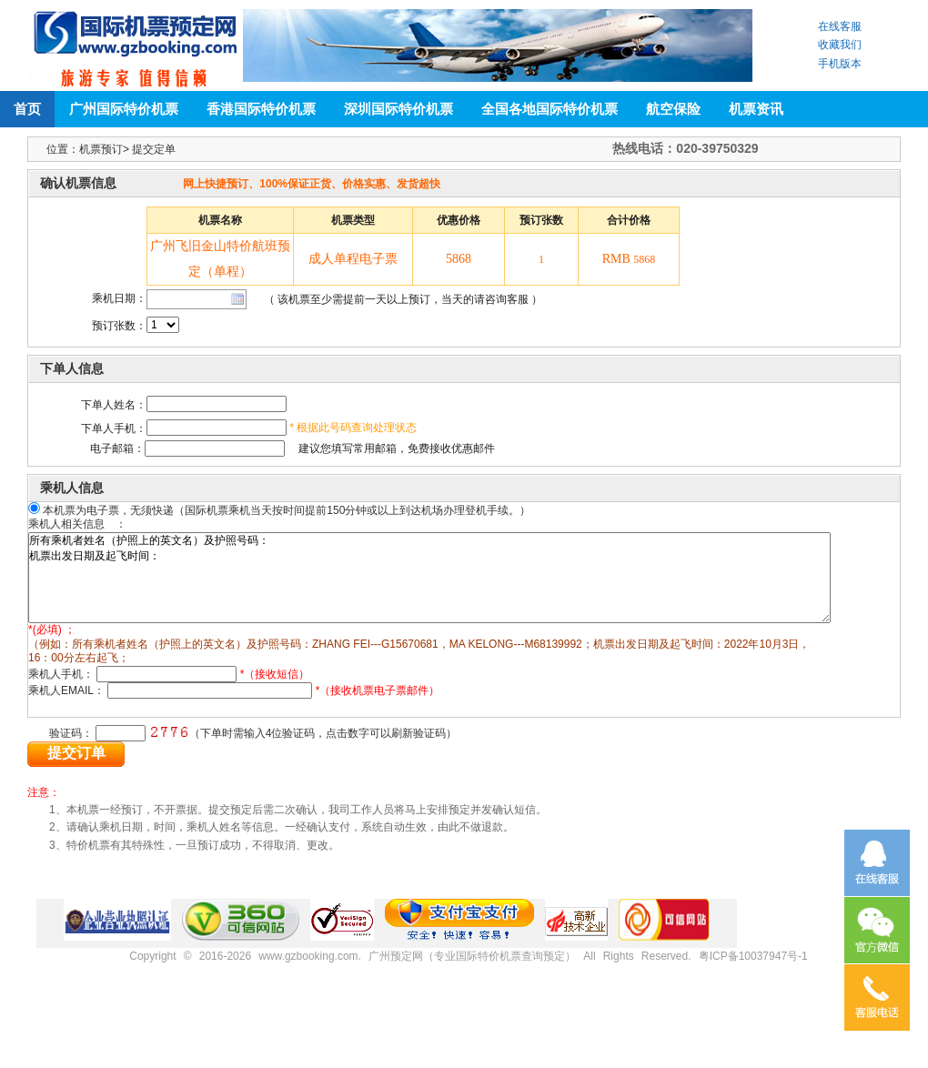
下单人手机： (113, 428)
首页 (27, 108)
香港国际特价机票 (261, 108)
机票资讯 (756, 108)
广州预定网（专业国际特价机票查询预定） (472, 960)
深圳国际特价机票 (398, 108)
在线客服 (840, 26)
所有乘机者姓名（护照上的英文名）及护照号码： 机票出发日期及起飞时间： (472, 587)
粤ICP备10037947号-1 (753, 960)
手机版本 (840, 63)
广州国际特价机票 (123, 108)
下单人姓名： (113, 404)
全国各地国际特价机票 (549, 108)
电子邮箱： (95, 448)
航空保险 (673, 108)
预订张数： (119, 325)
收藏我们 (840, 44)
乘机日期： (119, 298)
